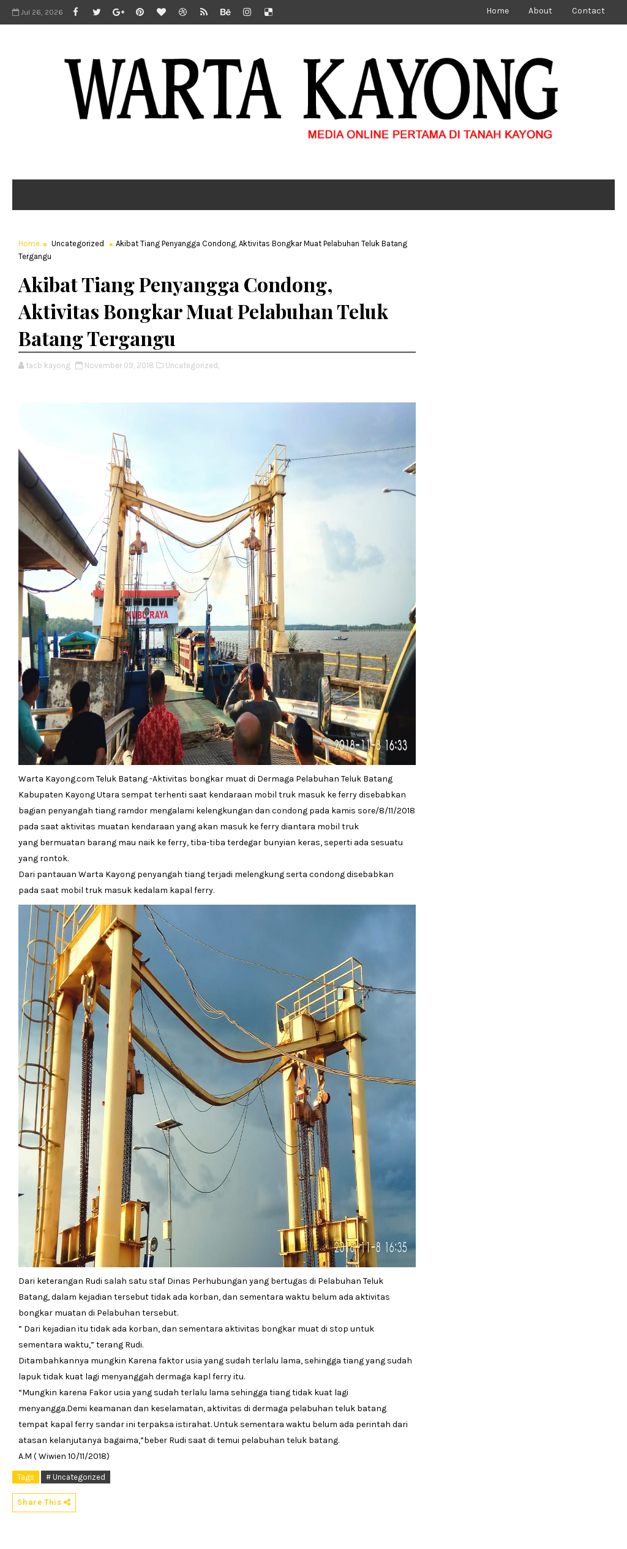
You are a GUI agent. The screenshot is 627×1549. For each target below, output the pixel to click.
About (540, 11)
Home (497, 11)
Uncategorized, (192, 365)
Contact (588, 11)
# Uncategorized (75, 1477)
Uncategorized (77, 243)
